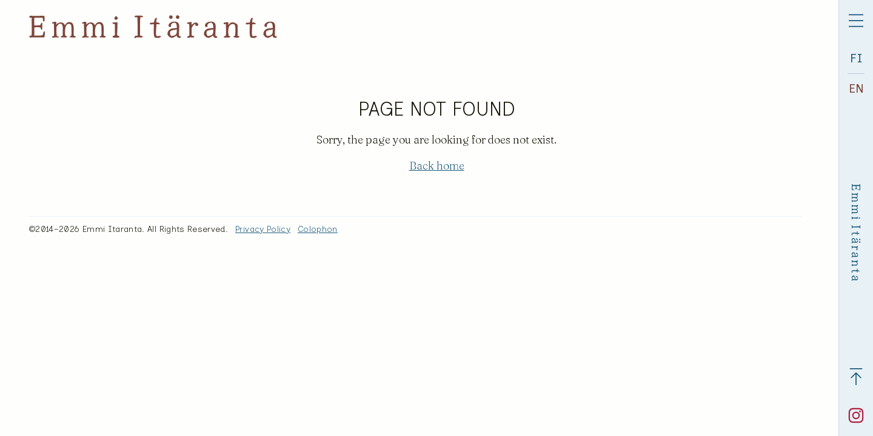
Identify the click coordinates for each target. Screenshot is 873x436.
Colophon (318, 229)
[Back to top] (856, 376)
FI (856, 58)
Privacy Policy (262, 229)
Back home (436, 166)
